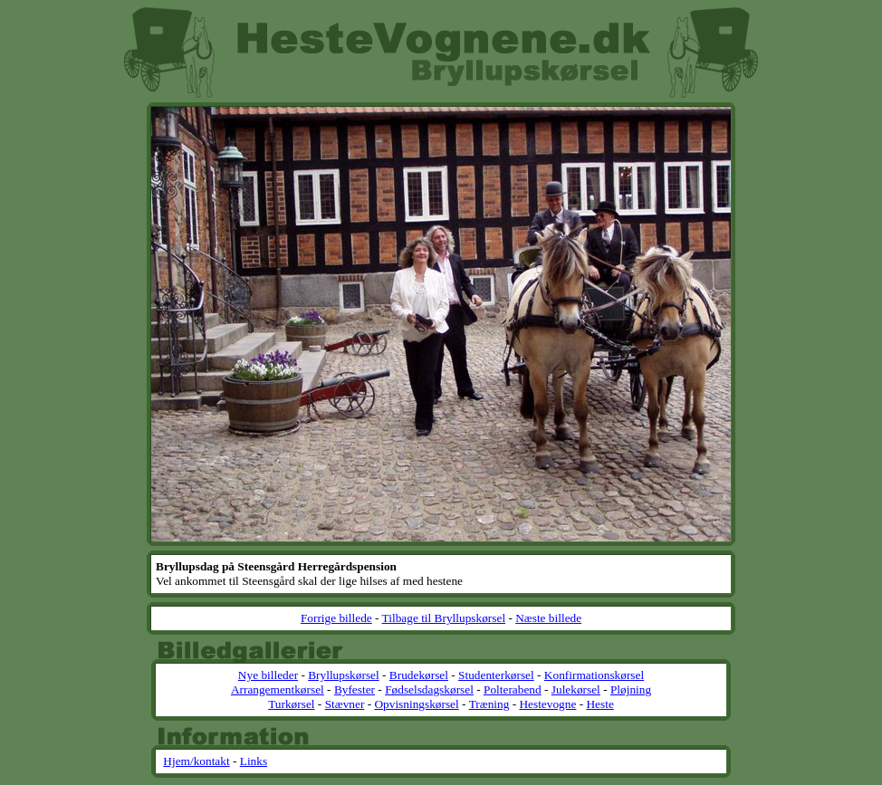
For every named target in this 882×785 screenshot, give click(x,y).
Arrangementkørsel (277, 689)
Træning (489, 704)
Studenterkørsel (496, 675)
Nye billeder (268, 675)
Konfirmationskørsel (594, 675)
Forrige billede (336, 618)
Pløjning (630, 689)
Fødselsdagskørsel (429, 689)
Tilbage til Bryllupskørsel (444, 618)
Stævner (345, 704)
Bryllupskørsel (343, 675)
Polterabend (513, 689)
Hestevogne (547, 704)
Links (253, 761)
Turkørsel (291, 704)
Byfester (354, 689)
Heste (599, 704)
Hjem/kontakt (196, 761)
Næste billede (548, 618)
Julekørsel (575, 689)
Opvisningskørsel (416, 704)
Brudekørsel (418, 675)
